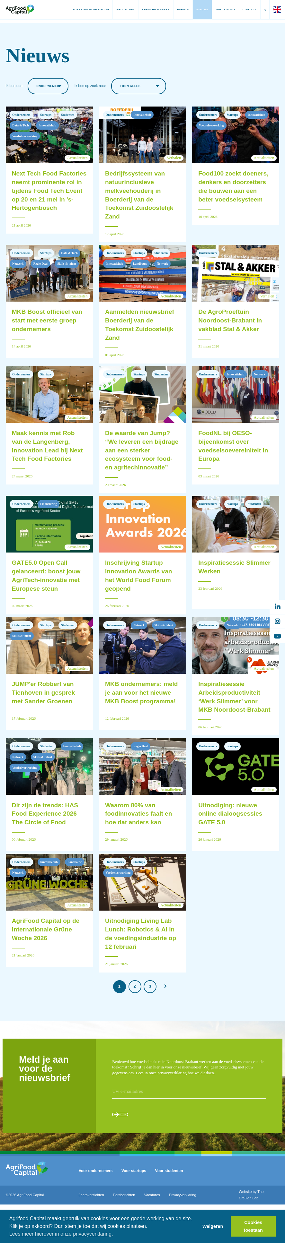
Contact (243, 9)
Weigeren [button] (212, 1226)
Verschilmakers (149, 9)
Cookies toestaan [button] (253, 1226)
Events (176, 9)
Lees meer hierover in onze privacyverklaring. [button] (61, 1234)
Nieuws (195, 9)
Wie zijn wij (218, 9)
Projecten (119, 9)
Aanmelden (137, 1149)
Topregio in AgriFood (84, 9)
